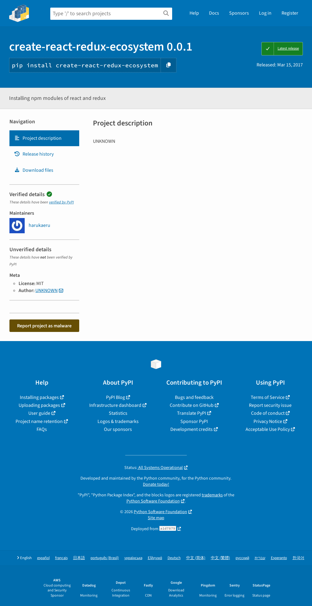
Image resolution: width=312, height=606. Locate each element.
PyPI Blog (115, 397)
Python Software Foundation (153, 501)
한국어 (298, 558)
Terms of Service (268, 397)
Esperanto (279, 558)
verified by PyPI (61, 202)
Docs (214, 13)
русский (242, 558)
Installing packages (39, 397)
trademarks (212, 495)
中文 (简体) (195, 558)
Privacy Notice (268, 421)
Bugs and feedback (194, 397)
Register (290, 13)
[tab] (44, 138)
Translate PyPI (191, 413)
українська (133, 558)
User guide (39, 413)
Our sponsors (118, 429)
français (61, 558)
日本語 (79, 558)
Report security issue (270, 405)
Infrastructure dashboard (115, 405)
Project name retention (39, 421)
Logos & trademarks (118, 421)
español (43, 558)
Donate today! (156, 484)
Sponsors (239, 13)
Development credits (191, 429)
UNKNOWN (46, 290)
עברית (260, 558)
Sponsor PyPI (194, 421)
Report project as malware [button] (44, 325)
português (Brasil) (104, 558)
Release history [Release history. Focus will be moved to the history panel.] (34, 154)
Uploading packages (39, 405)
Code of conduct (268, 413)
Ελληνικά (155, 558)
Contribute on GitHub (192, 405)
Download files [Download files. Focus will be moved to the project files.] (33, 170)
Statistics (118, 413)
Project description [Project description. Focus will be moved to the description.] (38, 138)
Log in (265, 13)
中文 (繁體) (220, 558)
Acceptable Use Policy (268, 429)
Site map (156, 518)
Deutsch (174, 558)
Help (194, 13)
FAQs (42, 429)
